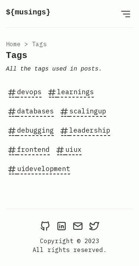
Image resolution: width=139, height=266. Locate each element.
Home (13, 44)
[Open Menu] (125, 13)
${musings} (28, 12)
